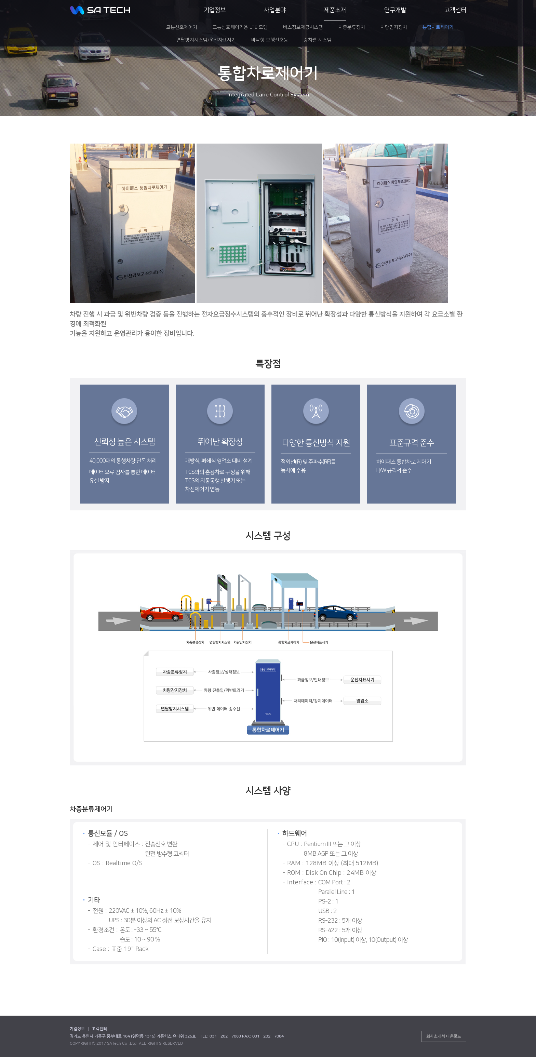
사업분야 (275, 10)
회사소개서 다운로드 (443, 1036)
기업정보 (215, 10)
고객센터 (455, 10)
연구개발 (395, 10)
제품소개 (335, 10)
